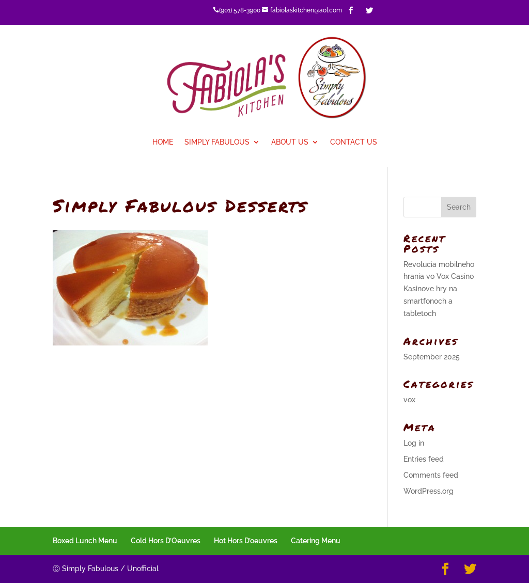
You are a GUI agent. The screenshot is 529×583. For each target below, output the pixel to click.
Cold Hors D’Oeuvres (165, 541)
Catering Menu (315, 541)
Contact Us (353, 142)
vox (409, 400)
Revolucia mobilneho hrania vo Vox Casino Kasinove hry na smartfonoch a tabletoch (438, 289)
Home (162, 142)
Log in (413, 443)
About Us (289, 142)
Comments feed (430, 475)
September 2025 (431, 357)
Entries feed (423, 459)
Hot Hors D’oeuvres (245, 541)
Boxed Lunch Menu (85, 541)
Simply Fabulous (217, 142)
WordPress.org (428, 491)
